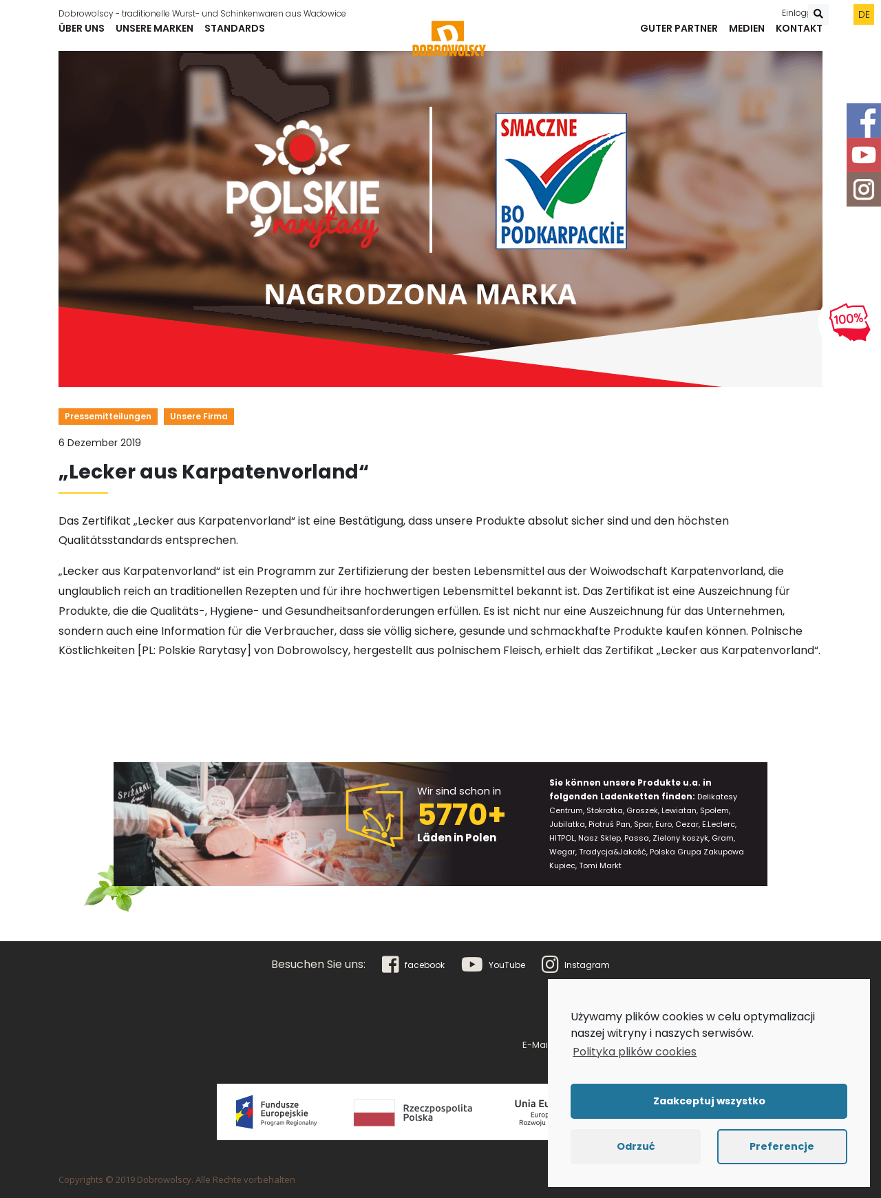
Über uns (82, 35)
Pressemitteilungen (108, 416)
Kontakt (799, 35)
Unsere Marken (154, 35)
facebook (413, 965)
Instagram (576, 965)
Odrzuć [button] (636, 1146)
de (864, 10)
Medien (747, 35)
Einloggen (802, 9)
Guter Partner (679, 35)
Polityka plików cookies (635, 1052)
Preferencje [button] (782, 1146)
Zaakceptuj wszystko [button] (709, 1101)
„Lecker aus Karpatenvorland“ (214, 472)
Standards (234, 35)
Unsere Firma (199, 416)
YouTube (493, 965)
